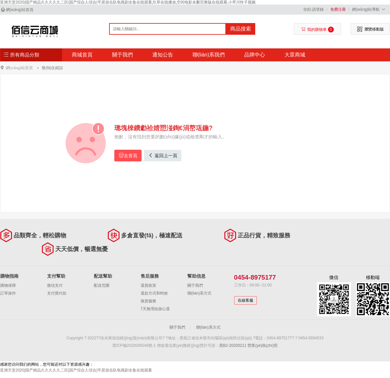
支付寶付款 (57, 293)
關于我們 (122, 54)
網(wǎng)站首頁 (19, 9)
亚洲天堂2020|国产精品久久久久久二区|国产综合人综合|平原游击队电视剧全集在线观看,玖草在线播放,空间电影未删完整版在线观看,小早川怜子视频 (128, 2)
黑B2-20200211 (232, 345)
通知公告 (162, 54)
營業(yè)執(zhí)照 (262, 345)
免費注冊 (338, 9)
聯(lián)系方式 (199, 293)
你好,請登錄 (313, 9)
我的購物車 (317, 29)
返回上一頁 (162, 155)
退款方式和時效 (154, 293)
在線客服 (245, 300)
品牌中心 (254, 54)
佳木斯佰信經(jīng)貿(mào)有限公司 (34, 31)
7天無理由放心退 (155, 309)
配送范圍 (101, 285)
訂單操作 (8, 293)
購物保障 (8, 285)
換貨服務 (148, 301)
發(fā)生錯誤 (52, 68)
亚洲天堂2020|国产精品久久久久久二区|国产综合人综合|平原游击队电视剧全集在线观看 (76, 370)
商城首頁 (82, 54)
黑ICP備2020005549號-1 (134, 345)
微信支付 (55, 285)
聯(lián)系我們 (209, 54)
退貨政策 (148, 285)
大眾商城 (294, 54)
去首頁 (128, 155)
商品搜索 (240, 29)
